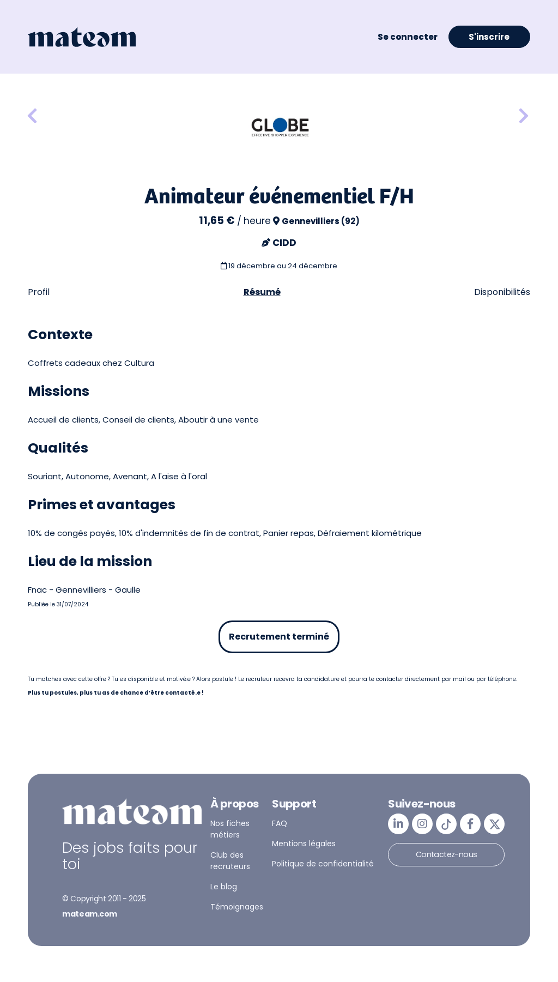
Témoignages (236, 906)
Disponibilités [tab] (502, 292)
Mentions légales (304, 843)
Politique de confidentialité (323, 863)
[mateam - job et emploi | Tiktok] (446, 824)
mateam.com (89, 913)
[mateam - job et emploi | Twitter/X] (494, 824)
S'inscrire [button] (489, 37)
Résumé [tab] (262, 292)
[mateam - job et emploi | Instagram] (422, 824)
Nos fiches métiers (230, 829)
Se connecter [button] (408, 37)
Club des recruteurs (230, 861)
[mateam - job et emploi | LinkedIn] (398, 824)
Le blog (223, 886)
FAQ (279, 823)
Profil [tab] (39, 292)
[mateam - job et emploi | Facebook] (470, 824)
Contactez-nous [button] (446, 854)
